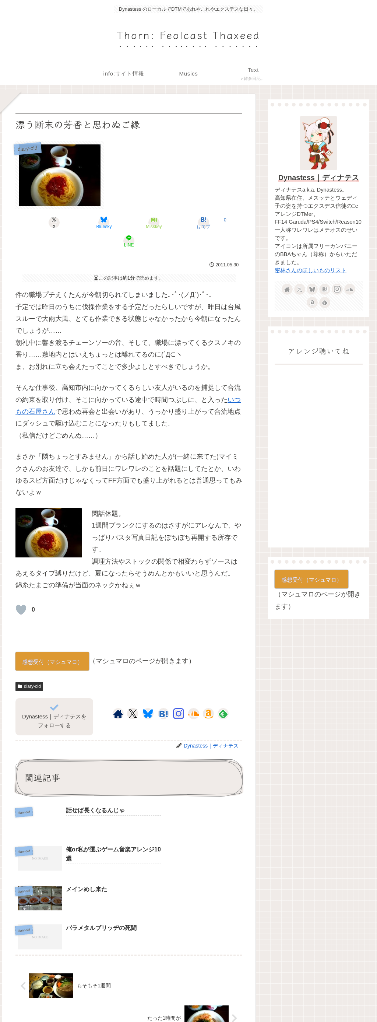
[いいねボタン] (21, 591)
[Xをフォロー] (132, 695)
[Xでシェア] (53, 222)
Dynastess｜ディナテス (318, 178)
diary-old (29, 668)
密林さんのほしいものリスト (310, 270)
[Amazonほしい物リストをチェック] (208, 695)
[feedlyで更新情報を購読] (223, 695)
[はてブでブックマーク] (167, 222)
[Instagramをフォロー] (178, 695)
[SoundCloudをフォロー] (194, 695)
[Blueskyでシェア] (91, 222)
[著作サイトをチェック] (118, 695)
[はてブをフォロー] (163, 695)
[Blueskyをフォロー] (148, 695)
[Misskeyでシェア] (129, 222)
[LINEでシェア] (205, 222)
